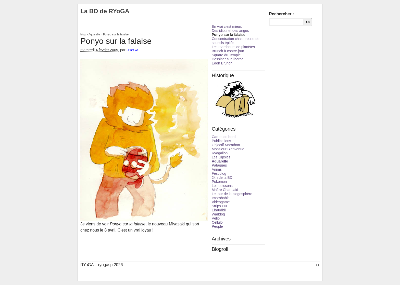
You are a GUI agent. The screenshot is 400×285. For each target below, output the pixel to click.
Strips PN (219, 206)
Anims (217, 169)
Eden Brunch (222, 63)
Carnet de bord (223, 137)
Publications (221, 141)
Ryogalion (220, 153)
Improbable (221, 198)
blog (82, 34)
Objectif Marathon (226, 145)
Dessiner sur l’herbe (228, 59)
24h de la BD (222, 177)
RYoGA (133, 50)
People (217, 226)
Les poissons (222, 186)
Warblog (218, 214)
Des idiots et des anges (230, 31)
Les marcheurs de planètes (233, 47)
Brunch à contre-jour (228, 51)
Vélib (216, 218)
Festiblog (219, 173)
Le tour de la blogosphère (232, 194)
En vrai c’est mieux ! (228, 26)
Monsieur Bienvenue (228, 149)
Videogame (221, 202)
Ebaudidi (219, 210)
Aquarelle (94, 34)
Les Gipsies (221, 157)
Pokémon (219, 182)
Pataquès (219, 165)
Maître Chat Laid (225, 190)
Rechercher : (281, 14)
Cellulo (217, 222)
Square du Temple (226, 55)
